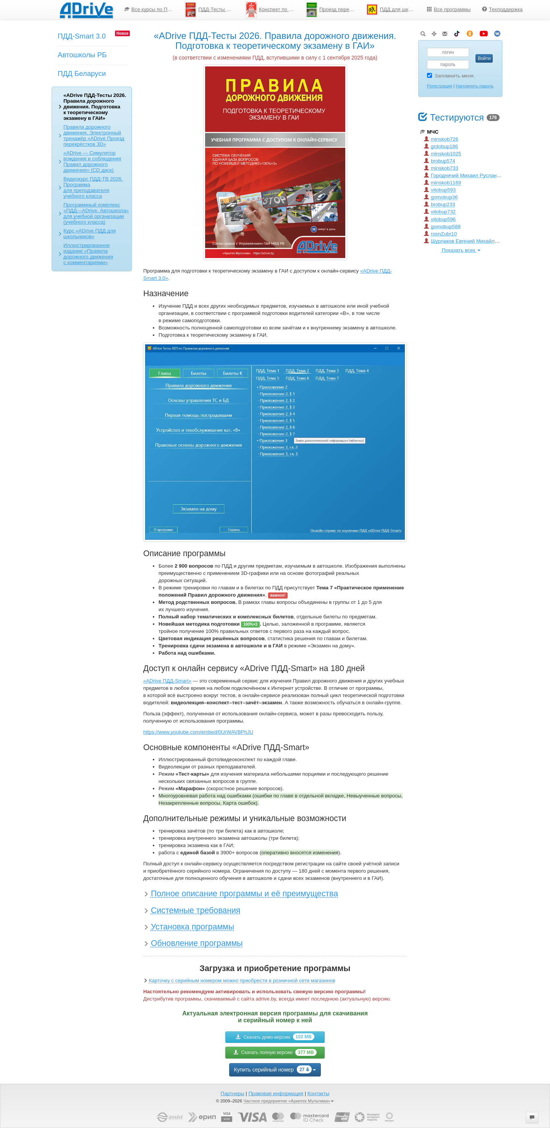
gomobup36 (441, 197)
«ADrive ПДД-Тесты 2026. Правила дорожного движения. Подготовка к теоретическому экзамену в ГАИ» (94, 106)
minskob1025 (442, 154)
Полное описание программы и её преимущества (244, 893)
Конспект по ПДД (272, 10)
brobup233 (439, 204)
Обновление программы (197, 943)
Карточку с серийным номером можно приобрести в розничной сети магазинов (242, 980)
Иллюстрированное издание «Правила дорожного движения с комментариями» (88, 253)
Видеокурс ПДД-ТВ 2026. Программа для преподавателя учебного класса (93, 187)
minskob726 (441, 139)
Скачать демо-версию (275, 1036)
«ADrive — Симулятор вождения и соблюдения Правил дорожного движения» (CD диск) (92, 161)
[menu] (324, 9)
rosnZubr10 (440, 234)
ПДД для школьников (393, 9)
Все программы (449, 9)
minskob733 (441, 168)
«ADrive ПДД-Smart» (167, 681)
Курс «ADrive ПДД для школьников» (89, 233)
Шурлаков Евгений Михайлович (465, 241)
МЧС (429, 132)
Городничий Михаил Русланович (466, 175)
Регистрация (439, 86)
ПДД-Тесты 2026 (211, 10)
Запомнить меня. (451, 76)
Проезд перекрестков (333, 10)
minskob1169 (442, 183)
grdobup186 (441, 146)
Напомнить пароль (474, 86)
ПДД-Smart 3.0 (82, 36)
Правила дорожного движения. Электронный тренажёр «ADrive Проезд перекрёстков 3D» (93, 135)
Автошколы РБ (82, 55)
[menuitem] (149, 9)
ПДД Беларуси (82, 73)
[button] (532, 1117)
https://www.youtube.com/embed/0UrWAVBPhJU (198, 732)
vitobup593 (440, 190)
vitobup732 (440, 212)
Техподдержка (502, 9)
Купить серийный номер (275, 1069)
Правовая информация (275, 1093)
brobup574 (439, 161)
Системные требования (195, 910)
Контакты (318, 1093)
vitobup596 (440, 219)
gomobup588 (442, 226)
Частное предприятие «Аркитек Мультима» (288, 1101)
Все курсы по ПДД (150, 9)
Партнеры (232, 1093)
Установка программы (192, 926)
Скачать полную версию (275, 1052)
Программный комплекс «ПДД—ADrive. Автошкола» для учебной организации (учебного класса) (96, 213)
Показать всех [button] (461, 250)
